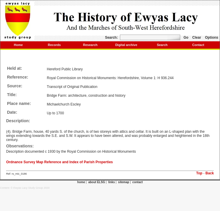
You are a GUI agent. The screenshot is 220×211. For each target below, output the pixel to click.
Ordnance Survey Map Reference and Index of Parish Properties (59, 162)
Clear (196, 37)
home (81, 182)
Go (185, 37)
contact (137, 182)
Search (162, 45)
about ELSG (96, 182)
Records (54, 45)
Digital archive (126, 45)
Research (90, 45)
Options (211, 37)
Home (18, 45)
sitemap (123, 182)
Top (199, 173)
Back (209, 173)
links (111, 182)
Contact (198, 45)
